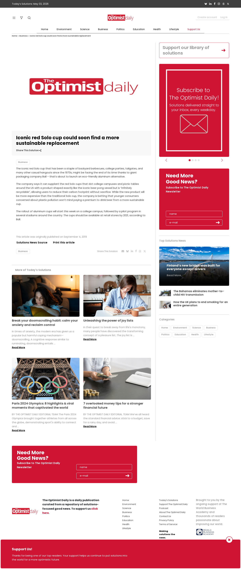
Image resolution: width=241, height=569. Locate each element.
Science (85, 29)
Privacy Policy (166, 520)
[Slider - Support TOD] (196, 161)
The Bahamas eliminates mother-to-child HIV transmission (198, 293)
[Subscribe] (190, 161)
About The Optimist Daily (172, 512)
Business (103, 29)
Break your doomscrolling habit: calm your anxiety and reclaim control (45, 323)
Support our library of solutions (187, 50)
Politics (120, 29)
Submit (218, 222)
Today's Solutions (168, 500)
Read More (18, 347)
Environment (64, 29)
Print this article (63, 242)
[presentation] (185, 203)
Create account (207, 17)
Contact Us (165, 516)
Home (44, 29)
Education (139, 29)
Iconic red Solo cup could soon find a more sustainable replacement (60, 36)
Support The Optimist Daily (173, 504)
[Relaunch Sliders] (199, 161)
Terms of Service (168, 524)
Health (157, 29)
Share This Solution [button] (28, 150)
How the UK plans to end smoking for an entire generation (200, 304)
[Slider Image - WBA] (193, 161)
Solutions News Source (31, 242)
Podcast (163, 508)
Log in (223, 17)
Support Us (193, 29)
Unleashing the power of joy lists (108, 321)
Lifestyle (174, 29)
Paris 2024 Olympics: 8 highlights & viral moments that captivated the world (43, 405)
